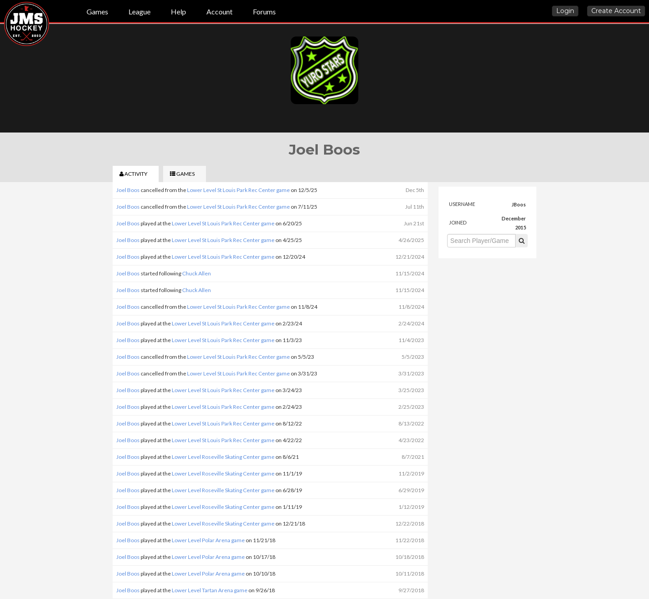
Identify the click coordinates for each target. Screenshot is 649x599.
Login (565, 11)
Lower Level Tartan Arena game (209, 590)
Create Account (616, 11)
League (139, 11)
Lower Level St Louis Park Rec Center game (238, 190)
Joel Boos (128, 190)
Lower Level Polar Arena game (208, 540)
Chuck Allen (196, 273)
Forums (264, 11)
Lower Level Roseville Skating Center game (223, 456)
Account (219, 11)
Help (178, 11)
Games (97, 11)
